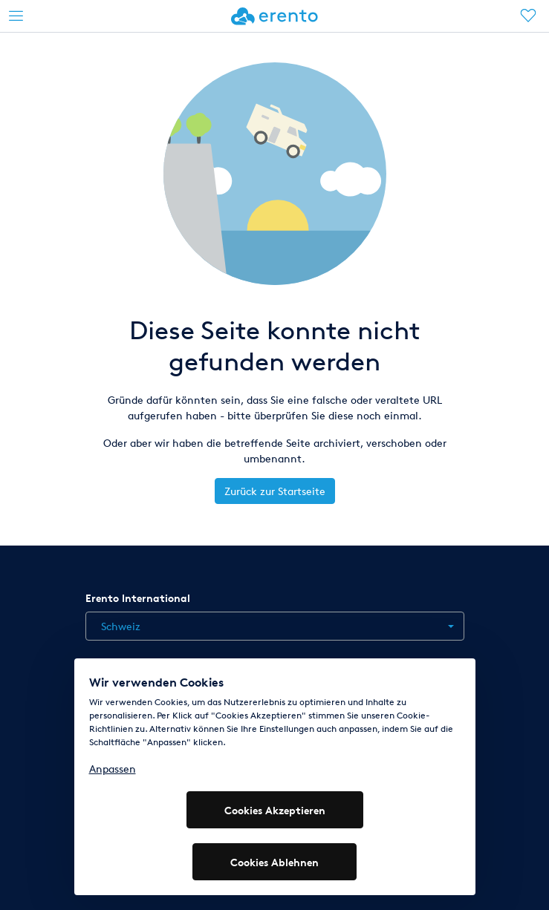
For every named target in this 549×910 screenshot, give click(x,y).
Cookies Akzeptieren (274, 810)
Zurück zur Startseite (274, 491)
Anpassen (112, 768)
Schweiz (120, 626)
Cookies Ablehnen (274, 862)
